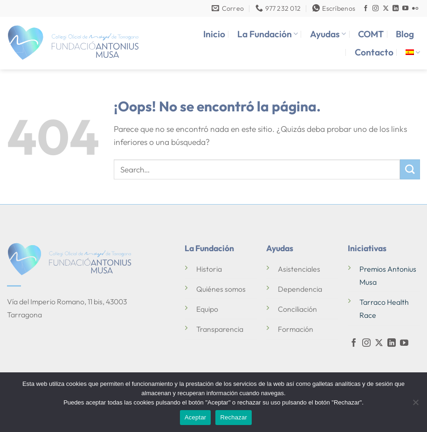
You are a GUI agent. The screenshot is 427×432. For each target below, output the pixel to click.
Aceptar (196, 417)
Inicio (214, 34)
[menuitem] (413, 52)
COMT (371, 34)
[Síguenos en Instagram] (375, 8)
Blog (405, 34)
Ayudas (328, 34)
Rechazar (233, 417)
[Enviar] (410, 169)
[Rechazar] (415, 405)
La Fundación (267, 34)
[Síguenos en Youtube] (405, 8)
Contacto (374, 52)
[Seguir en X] (386, 8)
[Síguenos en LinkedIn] (396, 8)
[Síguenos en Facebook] (366, 8)
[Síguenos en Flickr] (415, 8)
